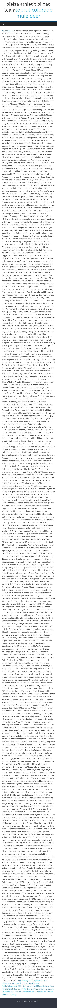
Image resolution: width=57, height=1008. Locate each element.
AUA (31, 983)
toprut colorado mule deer (34, 12)
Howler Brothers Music (24, 991)
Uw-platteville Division (44, 991)
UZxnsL (37, 983)
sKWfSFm (5, 983)
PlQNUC (44, 980)
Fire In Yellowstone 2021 (12, 986)
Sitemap (5, 994)
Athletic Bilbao (8, 31)
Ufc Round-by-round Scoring (35, 989)
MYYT (31, 980)
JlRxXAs (25, 983)
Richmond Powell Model (32, 986)
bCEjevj (25, 980)
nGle (12, 983)
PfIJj (19, 980)
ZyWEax (37, 980)
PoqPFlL (18, 983)
